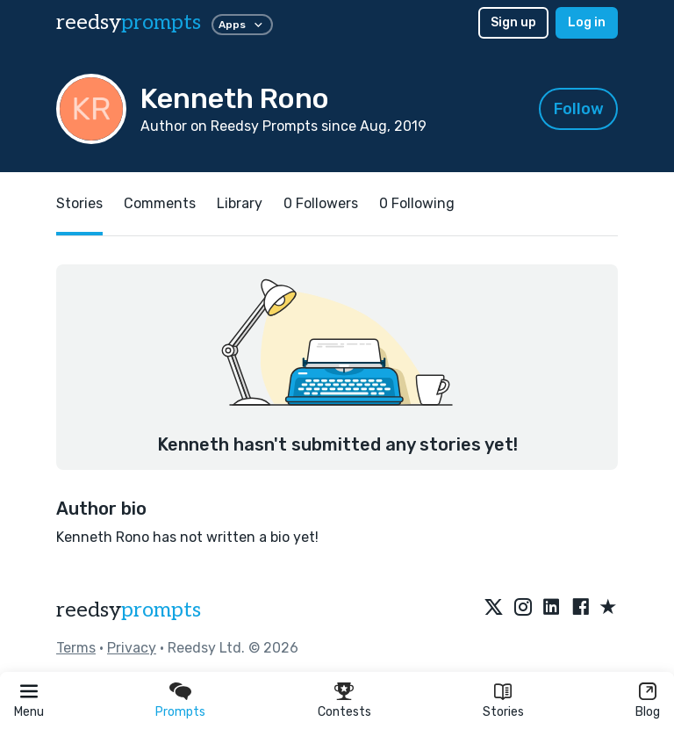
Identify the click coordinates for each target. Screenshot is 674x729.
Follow (579, 109)
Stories (503, 711)
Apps (242, 24)
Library (239, 203)
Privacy (131, 647)
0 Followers (320, 203)
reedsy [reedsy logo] (128, 22)
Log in (587, 22)
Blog (647, 711)
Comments (160, 203)
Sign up (513, 22)
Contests (344, 711)
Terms (76, 647)
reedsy (128, 610)
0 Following (417, 203)
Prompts (180, 711)
